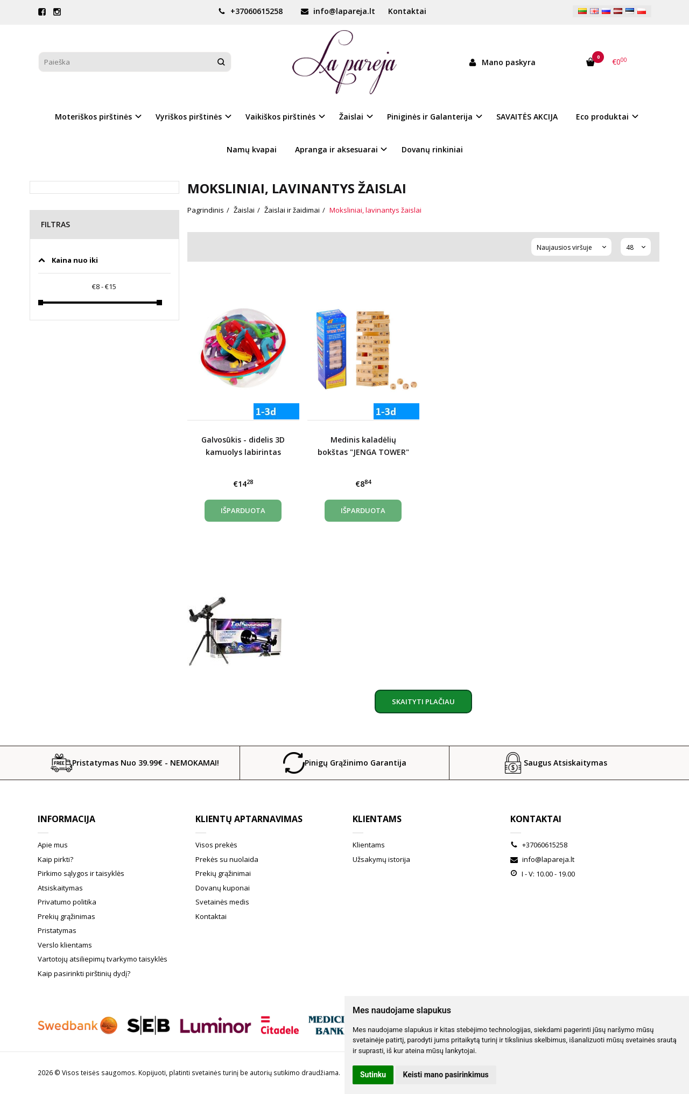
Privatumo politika (67, 902)
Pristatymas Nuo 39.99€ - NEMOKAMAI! (135, 763)
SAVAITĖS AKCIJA (527, 116)
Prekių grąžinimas (66, 916)
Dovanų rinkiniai (432, 149)
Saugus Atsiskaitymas (554, 763)
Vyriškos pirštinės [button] (189, 116)
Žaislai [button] (351, 116)
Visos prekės (216, 845)
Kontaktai (407, 11)
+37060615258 (250, 11)
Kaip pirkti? (55, 859)
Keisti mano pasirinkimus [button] (446, 1074)
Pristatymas (57, 930)
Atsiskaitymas (60, 888)
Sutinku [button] (373, 1074)
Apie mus (53, 845)
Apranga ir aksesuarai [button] (336, 149)
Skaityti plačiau (423, 701)
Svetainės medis (222, 902)
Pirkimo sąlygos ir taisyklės (81, 873)
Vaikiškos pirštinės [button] (280, 116)
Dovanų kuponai (222, 888)
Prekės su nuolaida (226, 859)
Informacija (66, 819)
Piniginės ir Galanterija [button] (430, 116)
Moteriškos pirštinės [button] (93, 116)
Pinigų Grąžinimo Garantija (344, 763)
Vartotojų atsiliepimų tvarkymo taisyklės (102, 959)
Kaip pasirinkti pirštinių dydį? (84, 973)
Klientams (377, 819)
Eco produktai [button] (602, 116)
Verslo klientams (65, 945)
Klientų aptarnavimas (249, 819)
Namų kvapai (252, 149)
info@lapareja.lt (338, 11)
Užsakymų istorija (381, 859)
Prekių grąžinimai (223, 873)
